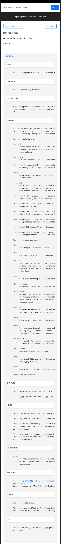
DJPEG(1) (10, 56)
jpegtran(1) (27, 481)
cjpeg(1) (16, 481)
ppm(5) (16, 484)
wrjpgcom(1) (52, 481)
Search (55, 7)
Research (51, 26)
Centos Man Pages (13, 26)
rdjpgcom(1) (40, 481)
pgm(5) (23, 484)
